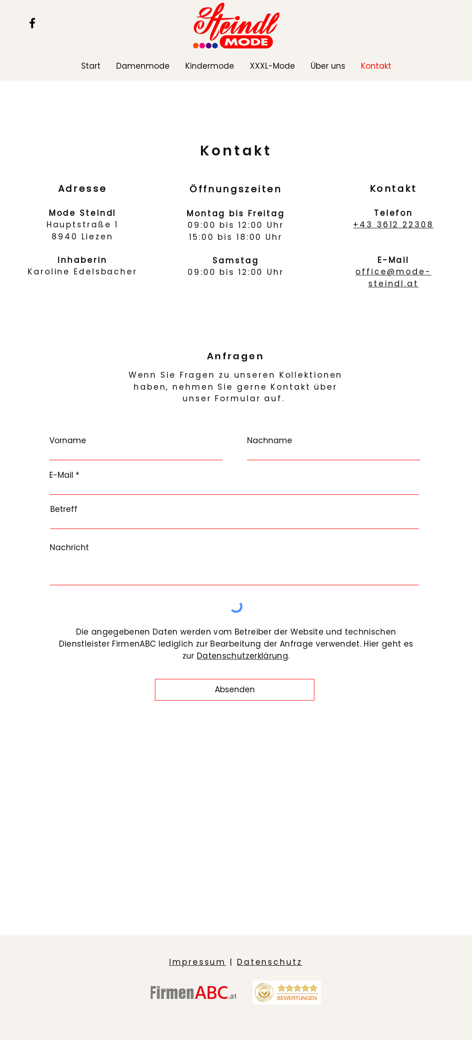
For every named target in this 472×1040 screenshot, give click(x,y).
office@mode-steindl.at (393, 277)
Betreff (63, 509)
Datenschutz (269, 962)
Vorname (67, 441)
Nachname (269, 441)
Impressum (197, 962)
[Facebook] (32, 23)
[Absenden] (234, 690)
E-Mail (61, 475)
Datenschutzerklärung (242, 655)
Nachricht (69, 548)
